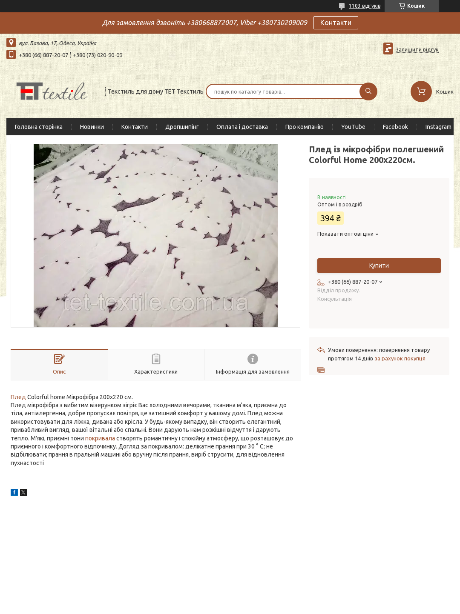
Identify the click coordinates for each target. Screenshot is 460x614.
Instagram (438, 127)
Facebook (395, 127)
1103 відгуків (364, 6)
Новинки (92, 127)
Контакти (335, 22)
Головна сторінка (39, 127)
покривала (100, 438)
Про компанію (304, 127)
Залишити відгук (417, 49)
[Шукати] (368, 91)
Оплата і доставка (242, 127)
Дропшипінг (182, 127)
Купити (379, 265)
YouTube (353, 127)
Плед (18, 397)
